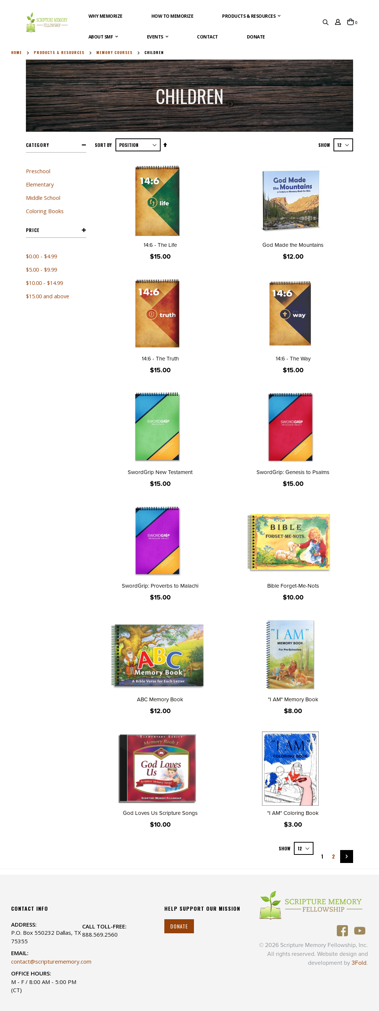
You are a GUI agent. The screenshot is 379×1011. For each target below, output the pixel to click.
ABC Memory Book (160, 699)
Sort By (103, 145)
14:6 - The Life (160, 245)
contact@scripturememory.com (51, 961)
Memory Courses (114, 52)
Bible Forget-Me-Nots (293, 585)
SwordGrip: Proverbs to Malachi (160, 585)
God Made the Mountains (292, 245)
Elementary (40, 184)
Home (16, 52)
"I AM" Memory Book (293, 699)
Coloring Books (45, 211)
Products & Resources (59, 52)
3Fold (359, 963)
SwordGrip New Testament (160, 472)
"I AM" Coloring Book (293, 813)
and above (47, 296)
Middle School (43, 197)
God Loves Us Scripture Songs (160, 813)
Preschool (38, 171)
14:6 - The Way (293, 358)
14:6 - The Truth (160, 358)
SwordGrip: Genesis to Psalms (292, 472)
